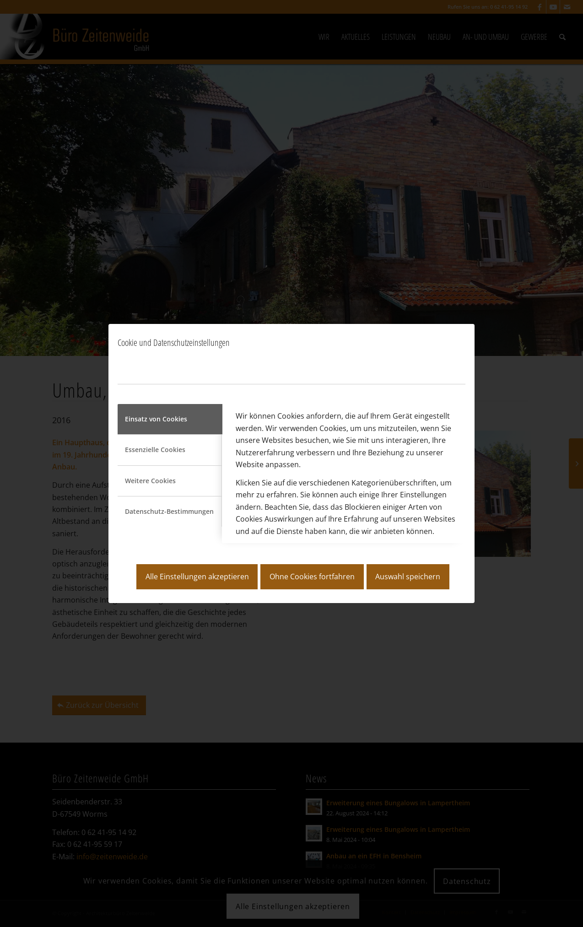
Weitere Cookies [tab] (150, 480)
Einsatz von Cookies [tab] (156, 419)
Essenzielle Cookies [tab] (155, 449)
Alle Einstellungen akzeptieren (197, 576)
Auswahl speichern (407, 576)
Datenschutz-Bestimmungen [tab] (169, 511)
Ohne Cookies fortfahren (312, 576)
